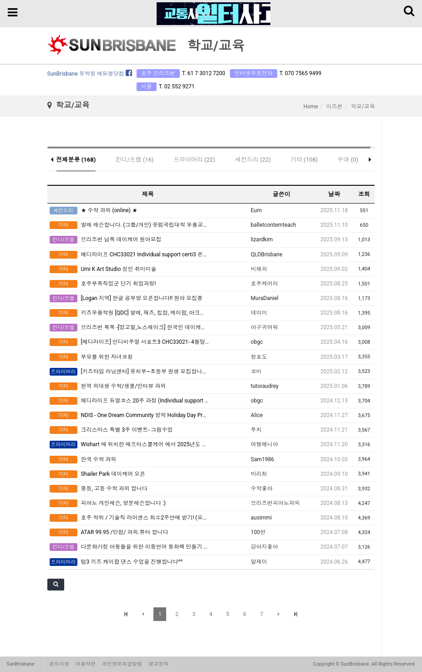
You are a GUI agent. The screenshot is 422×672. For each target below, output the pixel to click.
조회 (364, 194)
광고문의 (158, 664)
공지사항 (59, 664)
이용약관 (86, 664)
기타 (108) (304, 159)
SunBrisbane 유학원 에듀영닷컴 (89, 74)
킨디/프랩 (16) (134, 159)
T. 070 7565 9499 (300, 73)
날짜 (334, 194)
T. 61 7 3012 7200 (203, 73)
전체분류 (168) (76, 159)
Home (310, 106)
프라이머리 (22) (194, 159)
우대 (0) (347, 159)
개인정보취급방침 (122, 664)
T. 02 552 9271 (177, 86)
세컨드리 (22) (253, 159)
